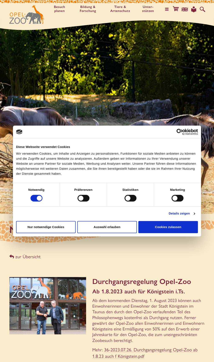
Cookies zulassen (168, 227)
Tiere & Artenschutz (121, 9)
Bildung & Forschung (88, 9)
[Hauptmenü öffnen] (169, 9)
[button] (177, 9)
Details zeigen (179, 213)
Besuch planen (59, 9)
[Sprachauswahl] (186, 9)
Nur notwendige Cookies (46, 227)
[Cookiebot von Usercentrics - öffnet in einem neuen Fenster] (179, 132)
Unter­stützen (150, 9)
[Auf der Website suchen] (203, 9)
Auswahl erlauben (107, 227)
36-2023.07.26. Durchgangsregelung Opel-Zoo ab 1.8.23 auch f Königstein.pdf (142, 351)
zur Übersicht (24, 256)
